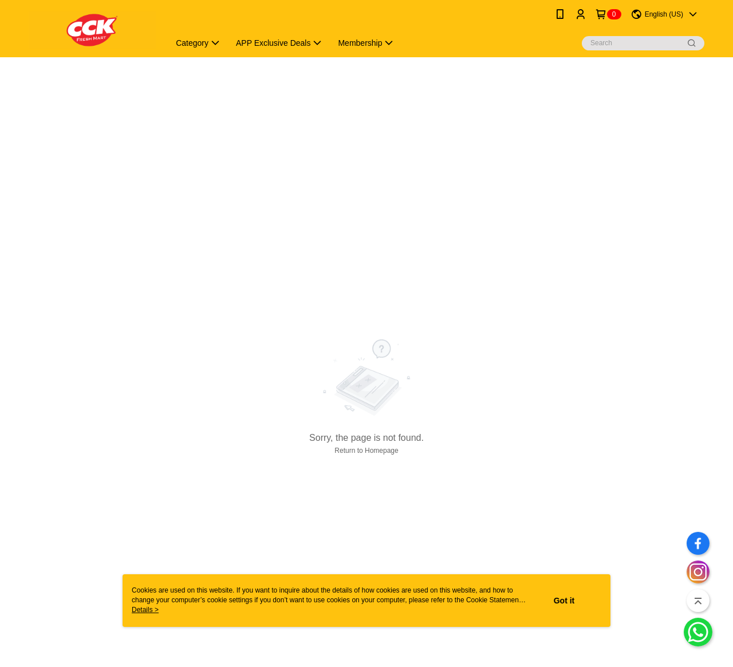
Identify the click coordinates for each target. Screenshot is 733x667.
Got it (564, 600)
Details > (145, 610)
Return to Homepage (366, 451)
